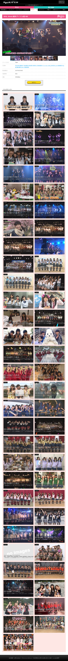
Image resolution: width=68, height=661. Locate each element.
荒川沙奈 (17, 65)
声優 (49, 9)
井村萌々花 (35, 65)
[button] (64, 21)
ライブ (41, 9)
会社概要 (11, 658)
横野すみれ (21, 67)
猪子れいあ (54, 65)
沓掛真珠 (40, 65)
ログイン (34, 82)
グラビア (26, 9)
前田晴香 (60, 65)
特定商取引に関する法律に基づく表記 (42, 658)
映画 (64, 9)
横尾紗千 (22, 65)
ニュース (19, 9)
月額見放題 (4, 9)
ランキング (11, 9)
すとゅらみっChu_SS (47, 65)
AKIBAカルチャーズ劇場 (56, 9)
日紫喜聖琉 (26, 67)
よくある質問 (56, 658)
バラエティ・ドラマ (34, 9)
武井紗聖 (30, 65)
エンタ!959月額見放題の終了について (34, 5)
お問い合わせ (17, 658)
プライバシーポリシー (27, 658)
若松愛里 (26, 65)
